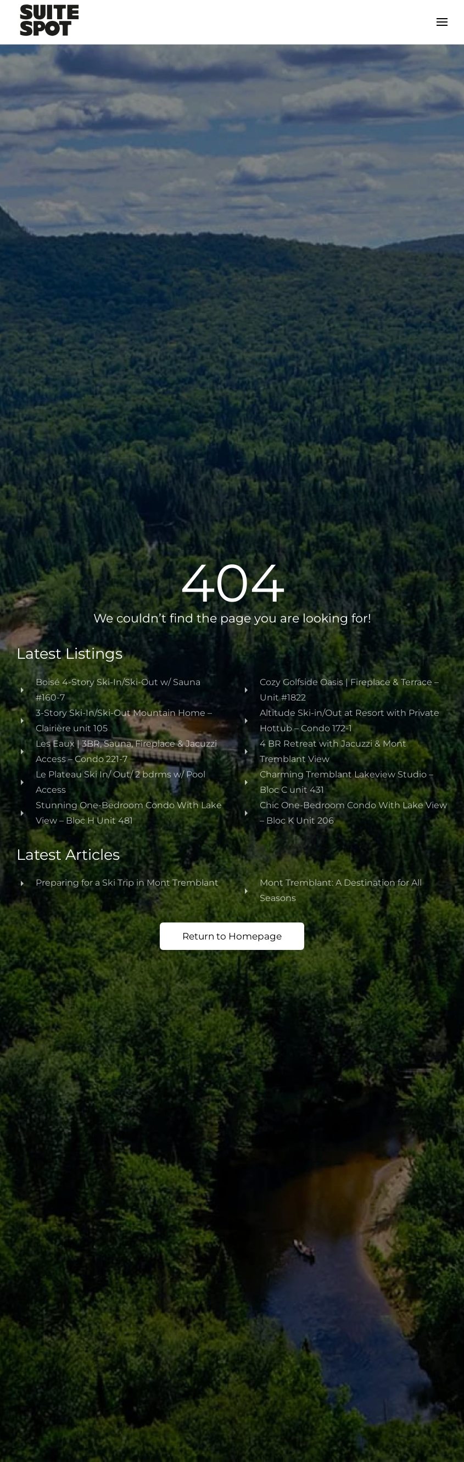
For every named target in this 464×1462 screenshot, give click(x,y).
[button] (442, 22)
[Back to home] (49, 22)
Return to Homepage (232, 936)
